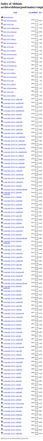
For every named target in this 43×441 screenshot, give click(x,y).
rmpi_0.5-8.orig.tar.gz (10, 54)
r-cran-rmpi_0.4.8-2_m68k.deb (12, 415)
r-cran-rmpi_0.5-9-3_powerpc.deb (13, 227)
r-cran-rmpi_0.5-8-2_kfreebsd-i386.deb (15, 283)
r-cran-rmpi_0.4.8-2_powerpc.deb (13, 403)
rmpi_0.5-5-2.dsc (8, 69)
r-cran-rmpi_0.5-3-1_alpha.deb (12, 392)
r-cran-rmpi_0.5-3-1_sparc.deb (12, 351)
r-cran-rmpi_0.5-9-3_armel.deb (12, 257)
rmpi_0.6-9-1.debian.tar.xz (11, 28)
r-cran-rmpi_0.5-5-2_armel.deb (12, 332)
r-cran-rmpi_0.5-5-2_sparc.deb (12, 306)
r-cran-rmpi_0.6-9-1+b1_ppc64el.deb (14, 144)
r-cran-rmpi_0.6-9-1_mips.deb (12, 114)
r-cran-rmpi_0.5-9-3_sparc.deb (12, 216)
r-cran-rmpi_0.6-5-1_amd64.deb (13, 212)
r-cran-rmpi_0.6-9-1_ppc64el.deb (13, 103)
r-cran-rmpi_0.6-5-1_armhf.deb (12, 201)
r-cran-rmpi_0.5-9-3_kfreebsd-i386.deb (15, 238)
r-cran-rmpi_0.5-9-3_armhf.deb (12, 253)
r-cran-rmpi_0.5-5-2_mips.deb (12, 321)
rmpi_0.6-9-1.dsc (8, 24)
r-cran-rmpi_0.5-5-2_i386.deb (12, 328)
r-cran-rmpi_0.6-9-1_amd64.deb (13, 133)
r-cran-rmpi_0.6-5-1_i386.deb (12, 197)
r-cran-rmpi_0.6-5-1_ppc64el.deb (13, 174)
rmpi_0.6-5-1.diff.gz (9, 39)
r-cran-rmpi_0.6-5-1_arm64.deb (13, 208)
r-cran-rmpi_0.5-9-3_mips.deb (12, 234)
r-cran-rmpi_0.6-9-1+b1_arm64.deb (14, 167)
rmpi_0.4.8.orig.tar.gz (9, 88)
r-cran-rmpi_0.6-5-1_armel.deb (12, 204)
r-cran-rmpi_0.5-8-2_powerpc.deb (13, 272)
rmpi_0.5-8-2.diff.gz (9, 62)
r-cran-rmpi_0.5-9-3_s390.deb (12, 223)
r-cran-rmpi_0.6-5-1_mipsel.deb (13, 182)
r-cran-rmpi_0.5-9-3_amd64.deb (13, 261)
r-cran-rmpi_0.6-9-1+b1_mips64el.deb (15, 152)
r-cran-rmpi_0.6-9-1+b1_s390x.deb (14, 141)
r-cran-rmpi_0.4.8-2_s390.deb (12, 400)
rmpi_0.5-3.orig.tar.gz (10, 77)
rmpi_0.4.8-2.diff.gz (9, 95)
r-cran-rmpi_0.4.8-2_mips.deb (12, 411)
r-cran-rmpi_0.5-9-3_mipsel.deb (13, 231)
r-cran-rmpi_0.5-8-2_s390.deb (12, 268)
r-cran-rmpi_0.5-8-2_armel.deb (12, 298)
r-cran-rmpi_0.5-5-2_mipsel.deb (13, 317)
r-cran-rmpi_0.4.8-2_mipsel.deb (13, 407)
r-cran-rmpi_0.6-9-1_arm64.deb (13, 129)
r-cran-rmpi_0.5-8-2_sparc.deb (12, 264)
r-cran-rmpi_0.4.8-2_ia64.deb (12, 418)
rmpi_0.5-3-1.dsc (8, 80)
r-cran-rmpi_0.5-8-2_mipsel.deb (13, 276)
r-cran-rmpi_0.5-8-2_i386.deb (12, 294)
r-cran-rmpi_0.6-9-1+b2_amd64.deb (14, 137)
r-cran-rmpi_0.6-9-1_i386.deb (12, 118)
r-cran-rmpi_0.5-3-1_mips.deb (12, 366)
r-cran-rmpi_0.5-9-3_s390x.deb (12, 219)
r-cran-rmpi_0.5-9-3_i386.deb (12, 249)
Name (15, 12)
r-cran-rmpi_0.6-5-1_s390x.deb (12, 171)
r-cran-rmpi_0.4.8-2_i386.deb (12, 422)
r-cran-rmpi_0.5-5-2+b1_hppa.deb (13, 347)
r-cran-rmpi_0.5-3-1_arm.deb (12, 385)
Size (40, 12)
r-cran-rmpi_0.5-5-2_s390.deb (12, 309)
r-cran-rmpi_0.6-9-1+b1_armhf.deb (14, 159)
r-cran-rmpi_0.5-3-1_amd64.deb (13, 388)
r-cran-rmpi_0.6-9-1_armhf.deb (12, 122)
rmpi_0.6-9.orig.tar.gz (10, 20)
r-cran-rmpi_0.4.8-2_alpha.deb (12, 433)
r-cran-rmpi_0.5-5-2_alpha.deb (12, 343)
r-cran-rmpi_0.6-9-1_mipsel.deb (13, 107)
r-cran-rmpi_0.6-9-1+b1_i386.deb (13, 156)
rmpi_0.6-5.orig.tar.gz (10, 32)
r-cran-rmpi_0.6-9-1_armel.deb (12, 126)
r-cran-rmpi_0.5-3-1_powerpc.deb (13, 358)
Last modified (33, 12)
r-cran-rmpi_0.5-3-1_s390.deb (12, 355)
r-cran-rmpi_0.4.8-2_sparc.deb (12, 396)
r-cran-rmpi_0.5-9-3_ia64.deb (12, 246)
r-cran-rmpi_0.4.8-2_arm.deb (12, 430)
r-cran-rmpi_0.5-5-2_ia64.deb (12, 324)
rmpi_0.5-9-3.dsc (8, 47)
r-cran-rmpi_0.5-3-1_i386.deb (12, 377)
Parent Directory (8, 17)
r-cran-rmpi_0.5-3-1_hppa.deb (12, 381)
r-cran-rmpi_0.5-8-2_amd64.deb (13, 302)
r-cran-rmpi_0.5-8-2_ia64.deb (12, 291)
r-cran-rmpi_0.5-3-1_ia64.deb (12, 373)
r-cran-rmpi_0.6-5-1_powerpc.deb (13, 178)
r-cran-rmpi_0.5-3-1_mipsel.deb (13, 362)
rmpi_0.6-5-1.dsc (8, 35)
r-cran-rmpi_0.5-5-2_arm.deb (12, 336)
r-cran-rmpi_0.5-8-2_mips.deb (12, 279)
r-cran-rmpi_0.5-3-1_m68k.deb (12, 370)
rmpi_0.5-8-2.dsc (8, 58)
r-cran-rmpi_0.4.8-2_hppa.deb (12, 426)
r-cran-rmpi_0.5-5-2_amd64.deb (13, 339)
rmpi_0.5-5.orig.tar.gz (10, 65)
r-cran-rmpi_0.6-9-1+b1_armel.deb (14, 163)
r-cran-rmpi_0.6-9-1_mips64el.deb (13, 110)
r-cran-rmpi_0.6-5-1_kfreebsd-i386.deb (15, 189)
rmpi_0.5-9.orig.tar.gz (10, 43)
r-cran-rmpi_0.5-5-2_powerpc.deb (13, 313)
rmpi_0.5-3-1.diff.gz (9, 84)
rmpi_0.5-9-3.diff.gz (9, 50)
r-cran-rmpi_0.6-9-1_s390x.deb (12, 99)
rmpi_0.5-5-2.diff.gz (9, 73)
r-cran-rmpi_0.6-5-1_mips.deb (12, 186)
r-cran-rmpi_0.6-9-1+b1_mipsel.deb (14, 148)
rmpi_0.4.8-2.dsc (8, 92)
